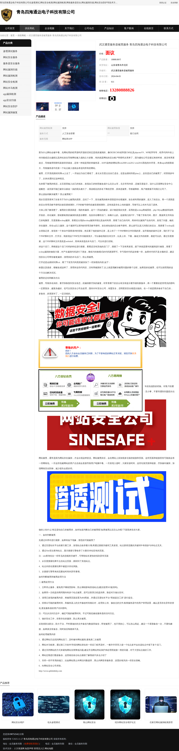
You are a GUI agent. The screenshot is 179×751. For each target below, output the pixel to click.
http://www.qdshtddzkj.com (50, 671)
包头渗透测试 (53, 722)
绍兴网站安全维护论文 (125, 722)
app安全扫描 (9, 100)
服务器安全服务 (11, 63)
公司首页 (10, 28)
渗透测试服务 (10, 51)
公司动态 (89, 28)
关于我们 (69, 28)
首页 (12, 35)
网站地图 (49, 748)
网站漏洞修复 (10, 112)
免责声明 (29, 748)
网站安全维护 (18, 722)
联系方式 (168, 28)
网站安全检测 (10, 82)
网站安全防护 (10, 106)
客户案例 (129, 28)
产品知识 (109, 28)
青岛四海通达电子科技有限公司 (38, 739)
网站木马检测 (10, 88)
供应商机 (29, 28)
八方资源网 (19, 748)
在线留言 (148, 28)
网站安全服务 (10, 57)
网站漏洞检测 (10, 75)
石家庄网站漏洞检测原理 (161, 722)
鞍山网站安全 (89, 722)
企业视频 (49, 28)
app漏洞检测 (9, 94)
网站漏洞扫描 (10, 69)
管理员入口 (39, 748)
